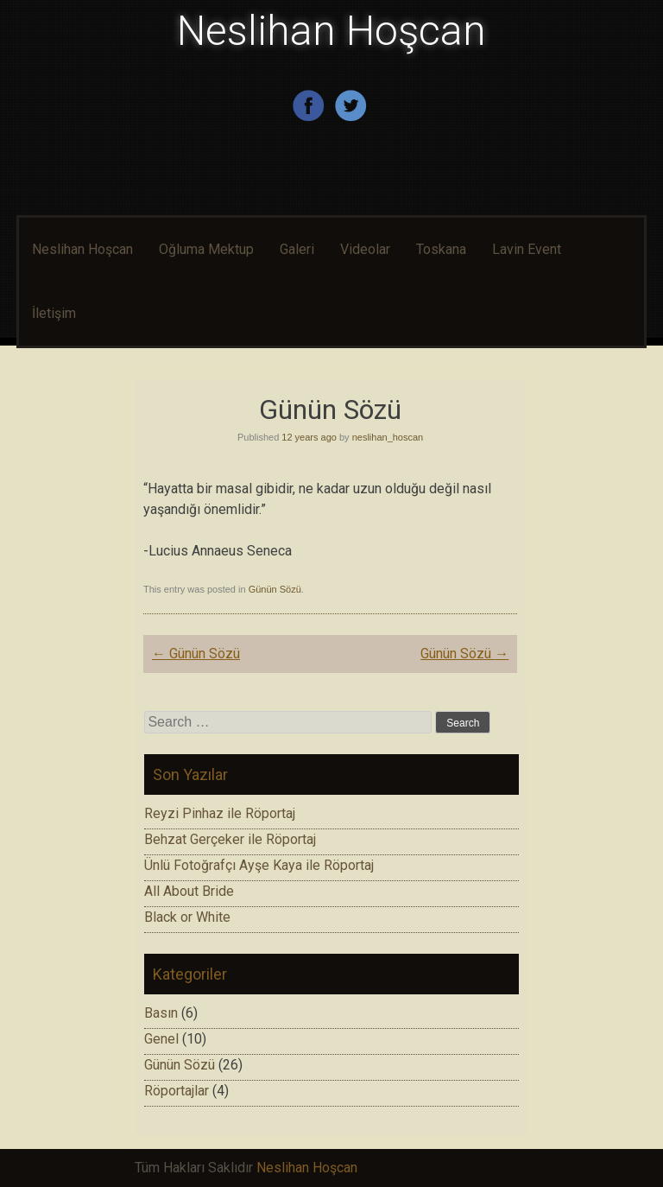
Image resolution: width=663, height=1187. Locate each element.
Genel (161, 1039)
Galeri (297, 249)
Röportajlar (176, 1090)
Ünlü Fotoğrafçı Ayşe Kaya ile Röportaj (259, 865)
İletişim (54, 313)
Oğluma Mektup (206, 249)
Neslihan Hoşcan (331, 30)
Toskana (441, 249)
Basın (161, 1013)
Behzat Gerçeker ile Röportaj (230, 839)
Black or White (187, 917)
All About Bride (189, 891)
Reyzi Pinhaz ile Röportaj (219, 813)
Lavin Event (526, 249)
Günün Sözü (275, 589)
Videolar (365, 249)
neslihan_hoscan (388, 437)
